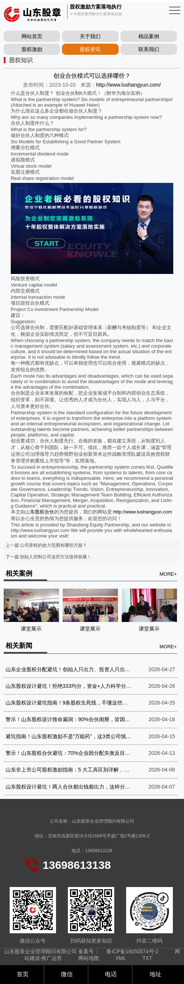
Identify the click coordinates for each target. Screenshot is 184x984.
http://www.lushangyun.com (143, 512)
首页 (22, 974)
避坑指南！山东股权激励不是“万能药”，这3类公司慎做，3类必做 (69, 736)
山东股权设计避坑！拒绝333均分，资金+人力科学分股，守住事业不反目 (69, 686)
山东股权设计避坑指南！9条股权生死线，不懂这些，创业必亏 (69, 703)
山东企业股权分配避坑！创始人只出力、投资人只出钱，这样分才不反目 (69, 669)
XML (120, 958)
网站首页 (32, 36)
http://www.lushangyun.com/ (128, 85)
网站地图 (88, 958)
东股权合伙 (42, 512)
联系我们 (148, 49)
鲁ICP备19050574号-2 (132, 951)
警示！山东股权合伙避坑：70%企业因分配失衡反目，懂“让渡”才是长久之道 (69, 753)
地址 (154, 974)
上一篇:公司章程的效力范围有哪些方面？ (46, 545)
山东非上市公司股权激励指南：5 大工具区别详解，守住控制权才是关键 (69, 770)
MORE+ (168, 574)
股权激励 (32, 49)
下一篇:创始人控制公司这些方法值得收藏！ (48, 556)
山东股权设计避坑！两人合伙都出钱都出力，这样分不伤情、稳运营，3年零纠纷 (69, 787)
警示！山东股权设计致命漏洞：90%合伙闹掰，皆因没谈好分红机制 (69, 719)
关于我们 (90, 36)
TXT (147, 958)
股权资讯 (90, 49)
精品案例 (148, 36)
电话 (110, 974)
